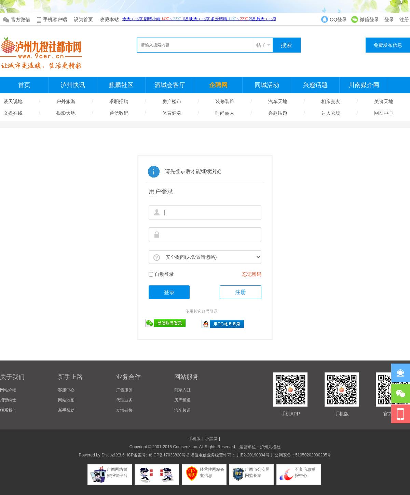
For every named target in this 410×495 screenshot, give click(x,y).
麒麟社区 (121, 85)
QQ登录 (338, 19)
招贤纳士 (8, 400)
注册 (404, 19)
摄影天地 (66, 113)
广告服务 (124, 389)
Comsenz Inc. (185, 446)
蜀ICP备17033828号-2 (168, 455)
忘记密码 (251, 274)
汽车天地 (277, 101)
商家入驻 (182, 389)
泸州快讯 (72, 85)
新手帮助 (66, 410)
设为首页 (83, 19)
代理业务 (124, 400)
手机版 (194, 438)
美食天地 (383, 101)
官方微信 (20, 19)
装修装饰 (224, 101)
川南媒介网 (363, 85)
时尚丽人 (224, 113)
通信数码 (118, 113)
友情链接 (124, 410)
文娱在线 (13, 113)
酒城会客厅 (169, 85)
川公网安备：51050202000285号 (300, 455)
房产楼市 (171, 101)
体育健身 (171, 113)
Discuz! (108, 455)
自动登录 (161, 274)
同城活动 (267, 85)
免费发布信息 (387, 45)
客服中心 (66, 389)
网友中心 (383, 113)
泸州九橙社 (270, 446)
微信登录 (369, 19)
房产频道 (182, 400)
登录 (389, 19)
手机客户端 (55, 19)
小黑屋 (211, 438)
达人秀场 (330, 113)
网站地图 (66, 400)
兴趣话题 (315, 85)
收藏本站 (109, 19)
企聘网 (218, 85)
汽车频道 (182, 410)
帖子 (261, 45)
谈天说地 (13, 101)
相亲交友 (330, 101)
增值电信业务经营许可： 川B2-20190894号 (229, 455)
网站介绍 (8, 389)
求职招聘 (118, 101)
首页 (24, 85)
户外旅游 (66, 101)
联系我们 (8, 410)
